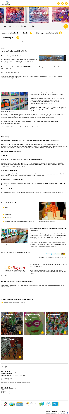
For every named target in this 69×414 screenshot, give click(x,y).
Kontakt (48, 411)
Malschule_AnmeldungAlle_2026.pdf (14, 302)
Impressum (54, 411)
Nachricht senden (5, 379)
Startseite (3, 41)
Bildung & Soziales (12, 41)
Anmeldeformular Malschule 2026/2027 (18, 299)
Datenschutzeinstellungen (53, 413)
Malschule (33, 41)
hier (21, 72)
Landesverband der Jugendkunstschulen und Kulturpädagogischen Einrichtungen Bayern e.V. (48, 271)
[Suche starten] (65, 26)
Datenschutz (62, 411)
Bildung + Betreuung (24, 41)
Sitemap (63, 413)
